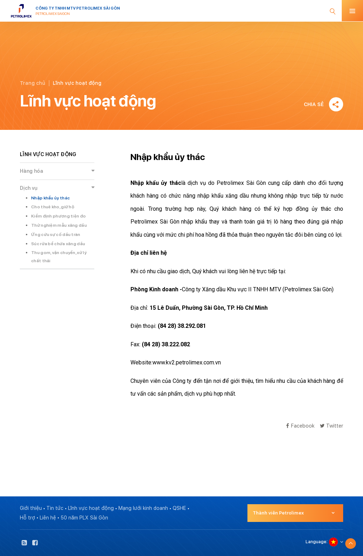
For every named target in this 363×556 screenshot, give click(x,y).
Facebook (300, 426)
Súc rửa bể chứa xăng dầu (58, 243)
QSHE (179, 508)
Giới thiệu (31, 508)
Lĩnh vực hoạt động (91, 508)
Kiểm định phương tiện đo (58, 216)
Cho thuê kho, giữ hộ (52, 206)
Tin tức (54, 508)
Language (316, 541)
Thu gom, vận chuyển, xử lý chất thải (58, 256)
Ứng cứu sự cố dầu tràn (55, 234)
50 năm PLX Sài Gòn (84, 518)
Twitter (331, 426)
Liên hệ (48, 518)
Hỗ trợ (27, 518)
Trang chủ (32, 83)
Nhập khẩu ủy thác (50, 198)
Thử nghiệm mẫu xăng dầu (59, 225)
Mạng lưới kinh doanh (143, 508)
